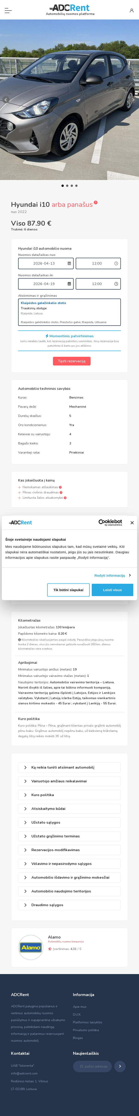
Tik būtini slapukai (68, 590)
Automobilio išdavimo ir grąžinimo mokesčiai (70, 877)
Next (133, 99)
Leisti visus (112, 590)
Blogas (78, 1038)
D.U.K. (77, 1014)
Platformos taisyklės (87, 1022)
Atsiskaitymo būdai (48, 808)
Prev (6, 99)
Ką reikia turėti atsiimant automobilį (62, 767)
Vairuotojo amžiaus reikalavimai (59, 781)
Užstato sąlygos (45, 822)
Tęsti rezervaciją (72, 361)
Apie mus (79, 1007)
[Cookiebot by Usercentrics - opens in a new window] (102, 522)
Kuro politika (42, 795)
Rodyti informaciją (110, 575)
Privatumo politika (86, 1030)
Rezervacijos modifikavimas (55, 850)
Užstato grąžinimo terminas (55, 836)
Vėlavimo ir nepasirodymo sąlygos (61, 863)
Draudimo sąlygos (47, 905)
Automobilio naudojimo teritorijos (61, 891)
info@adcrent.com (24, 1073)
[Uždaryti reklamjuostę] (132, 522)
